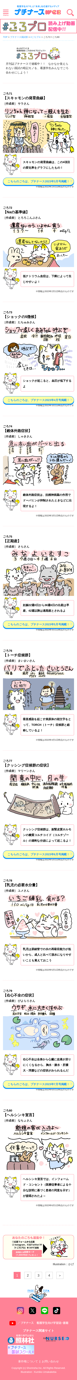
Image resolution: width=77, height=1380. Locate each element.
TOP (5, 37)
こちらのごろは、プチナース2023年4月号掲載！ (38, 400)
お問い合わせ (50, 1361)
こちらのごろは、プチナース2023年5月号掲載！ (38, 624)
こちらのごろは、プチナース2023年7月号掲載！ (38, 1084)
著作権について (28, 1361)
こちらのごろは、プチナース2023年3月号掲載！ (38, 181)
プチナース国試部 (19, 37)
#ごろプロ (35, 37)
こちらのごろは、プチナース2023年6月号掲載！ (38, 854)
